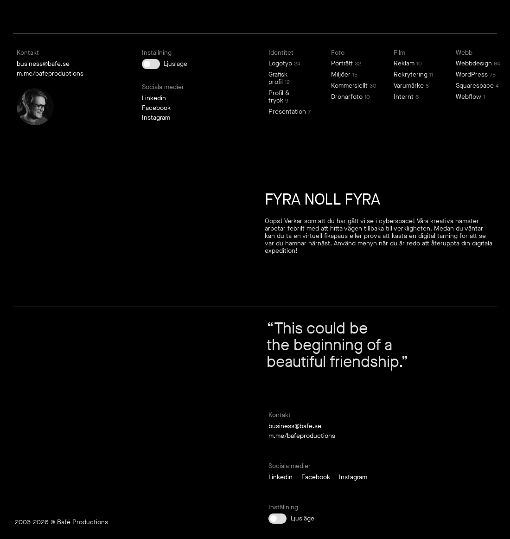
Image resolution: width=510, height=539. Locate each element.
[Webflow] (475, 97)
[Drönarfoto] (350, 97)
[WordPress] (475, 74)
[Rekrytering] (413, 74)
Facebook (156, 107)
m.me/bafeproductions (50, 73)
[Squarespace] (475, 85)
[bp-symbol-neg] (26, 16)
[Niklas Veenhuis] (35, 106)
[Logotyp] (288, 63)
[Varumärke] (413, 85)
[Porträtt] (350, 63)
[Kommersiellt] (350, 85)
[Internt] (413, 97)
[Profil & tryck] (288, 97)
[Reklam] (413, 63)
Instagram (156, 117)
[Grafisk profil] (288, 78)
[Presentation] (288, 111)
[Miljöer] (350, 74)
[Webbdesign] (475, 63)
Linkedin (154, 98)
